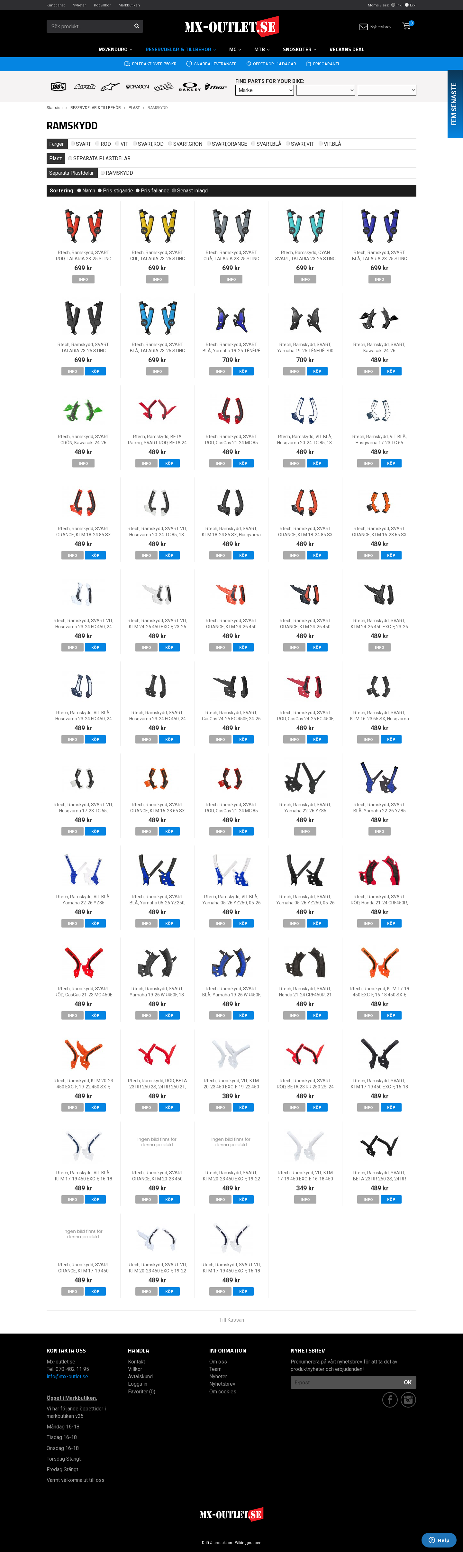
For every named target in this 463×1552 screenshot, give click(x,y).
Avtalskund (140, 1376)
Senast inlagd (190, 191)
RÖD (103, 144)
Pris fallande (152, 191)
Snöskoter (300, 49)
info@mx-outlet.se (67, 1376)
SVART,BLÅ (266, 144)
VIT (121, 144)
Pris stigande (115, 191)
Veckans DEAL (347, 49)
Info (83, 279)
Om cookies (222, 1392)
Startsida (55, 108)
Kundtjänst (56, 5)
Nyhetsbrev (375, 26)
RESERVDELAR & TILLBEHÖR (181, 49)
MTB (262, 49)
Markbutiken (129, 5)
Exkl (410, 5)
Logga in (137, 1384)
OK (408, 1382)
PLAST (134, 108)
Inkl (397, 5)
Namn (86, 191)
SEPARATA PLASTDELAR (99, 158)
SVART (81, 144)
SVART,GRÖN (185, 144)
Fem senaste (454, 104)
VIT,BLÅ (330, 144)
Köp (95, 371)
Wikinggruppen (248, 1543)
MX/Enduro (116, 49)
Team (215, 1369)
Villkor (135, 1369)
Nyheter (79, 5)
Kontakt (136, 1362)
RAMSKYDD (117, 173)
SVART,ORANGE (227, 144)
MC (235, 49)
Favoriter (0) (141, 1392)
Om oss (218, 1362)
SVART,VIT (300, 144)
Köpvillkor (102, 5)
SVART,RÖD (148, 144)
